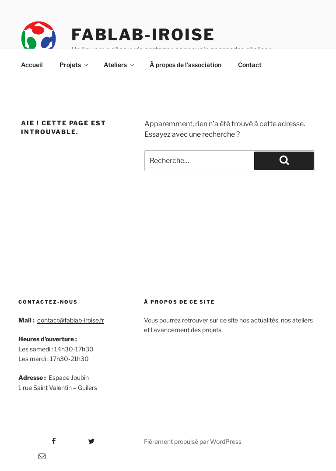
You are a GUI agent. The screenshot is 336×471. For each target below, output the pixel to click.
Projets (74, 64)
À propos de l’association (185, 64)
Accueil (32, 64)
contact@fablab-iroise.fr (70, 320)
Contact (250, 64)
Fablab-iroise (143, 34)
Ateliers (119, 64)
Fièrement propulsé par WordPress (193, 441)
